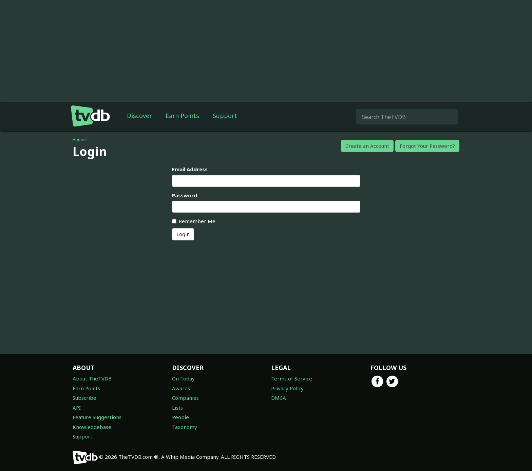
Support (225, 116)
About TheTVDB (92, 378)
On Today (183, 378)
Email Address (190, 169)
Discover (139, 116)
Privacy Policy (287, 388)
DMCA (278, 397)
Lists (177, 407)
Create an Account (367, 145)
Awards (181, 388)
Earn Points (182, 116)
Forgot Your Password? (427, 145)
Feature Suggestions (97, 417)
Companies (185, 397)
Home (78, 139)
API (77, 407)
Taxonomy (184, 427)
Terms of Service (291, 378)
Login (183, 234)
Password (184, 195)
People (180, 417)
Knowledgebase (92, 427)
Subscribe (84, 397)
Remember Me (193, 221)
